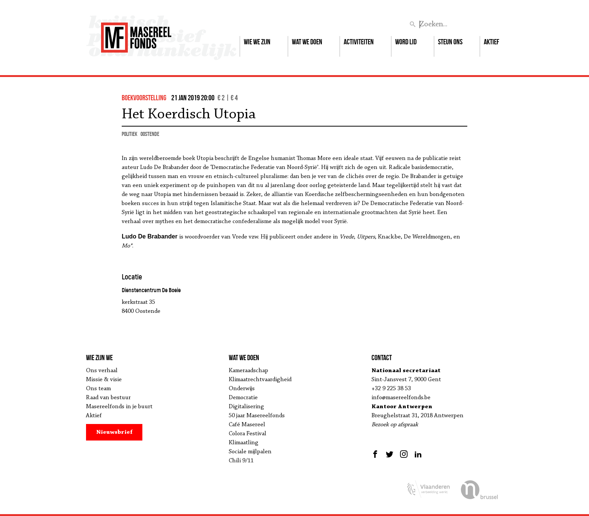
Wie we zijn (257, 42)
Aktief (491, 42)
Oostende (149, 134)
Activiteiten (359, 42)
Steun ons (450, 42)
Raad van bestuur (108, 398)
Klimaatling (243, 443)
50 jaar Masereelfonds (257, 416)
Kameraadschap (248, 371)
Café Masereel (247, 425)
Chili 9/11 (241, 461)
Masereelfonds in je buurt (119, 407)
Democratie (243, 398)
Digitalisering (246, 407)
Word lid (406, 42)
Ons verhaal (102, 371)
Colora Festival (247, 434)
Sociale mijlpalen (250, 452)
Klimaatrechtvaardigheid (260, 380)
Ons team (98, 389)
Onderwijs (242, 389)
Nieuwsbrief (114, 432)
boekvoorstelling (144, 98)
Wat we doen (307, 42)
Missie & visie (104, 380)
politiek (129, 134)
